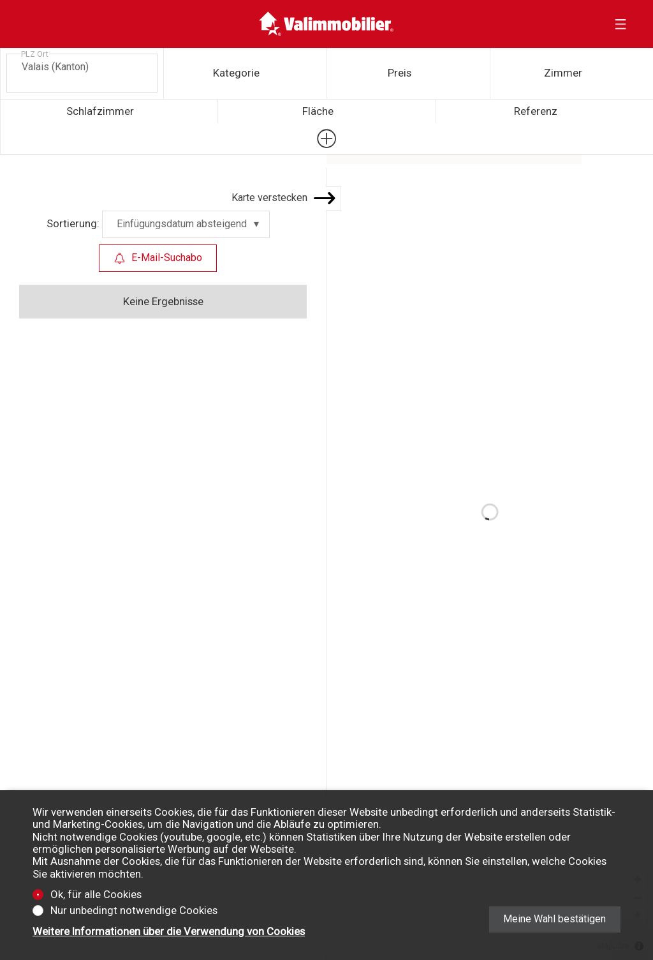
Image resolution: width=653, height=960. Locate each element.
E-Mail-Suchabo (158, 257)
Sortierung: (73, 223)
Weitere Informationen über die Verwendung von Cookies (169, 932)
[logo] (326, 23)
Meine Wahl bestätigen (554, 919)
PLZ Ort (34, 54)
